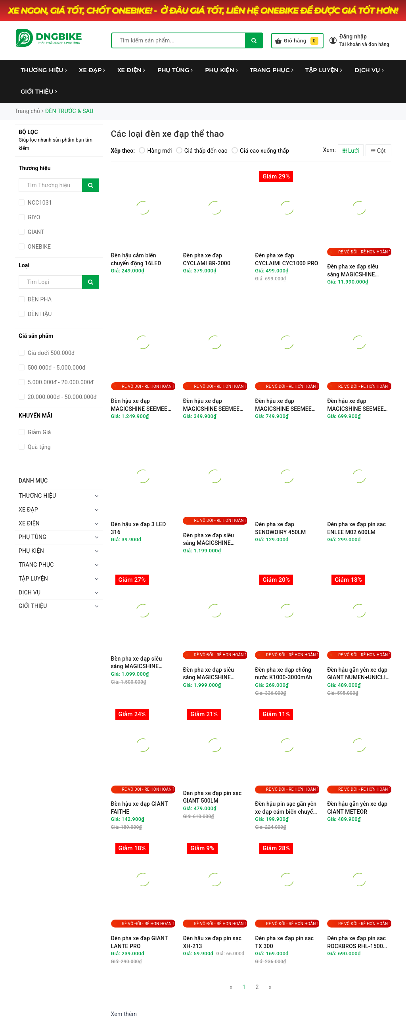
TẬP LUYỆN (324, 70)
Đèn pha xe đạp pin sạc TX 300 (284, 942)
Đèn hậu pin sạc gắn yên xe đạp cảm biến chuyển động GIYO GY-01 (285, 808)
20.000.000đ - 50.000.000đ (61, 397)
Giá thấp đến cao (202, 151)
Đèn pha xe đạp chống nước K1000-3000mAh (283, 674)
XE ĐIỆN (131, 70)
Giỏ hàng (296, 41)
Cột (378, 151)
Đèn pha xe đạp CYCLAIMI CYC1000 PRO (286, 259)
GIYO (33, 217)
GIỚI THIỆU (39, 91)
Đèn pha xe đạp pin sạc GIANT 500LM (212, 797)
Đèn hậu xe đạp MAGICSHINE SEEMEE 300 (139, 405)
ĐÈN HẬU (39, 314)
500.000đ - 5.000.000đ (56, 367)
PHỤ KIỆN (221, 70)
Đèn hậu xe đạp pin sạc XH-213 (212, 942)
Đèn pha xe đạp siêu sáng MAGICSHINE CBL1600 (136, 662)
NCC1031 (39, 202)
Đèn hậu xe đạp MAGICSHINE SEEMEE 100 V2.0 (355, 405)
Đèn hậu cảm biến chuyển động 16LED (136, 259)
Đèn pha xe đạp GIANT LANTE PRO (139, 942)
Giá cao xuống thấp (260, 151)
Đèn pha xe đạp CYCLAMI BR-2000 (206, 259)
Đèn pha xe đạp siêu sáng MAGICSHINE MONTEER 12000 (352, 270)
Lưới (351, 151)
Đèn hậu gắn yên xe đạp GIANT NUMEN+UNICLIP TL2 (358, 674)
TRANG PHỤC (271, 70)
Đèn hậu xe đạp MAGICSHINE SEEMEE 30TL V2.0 (211, 405)
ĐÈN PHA (39, 299)
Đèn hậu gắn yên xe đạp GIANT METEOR (357, 808)
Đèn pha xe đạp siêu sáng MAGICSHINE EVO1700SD (208, 674)
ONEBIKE (38, 246)
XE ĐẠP (92, 70)
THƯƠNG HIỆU (44, 70)
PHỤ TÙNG (175, 70)
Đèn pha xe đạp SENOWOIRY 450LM (280, 528)
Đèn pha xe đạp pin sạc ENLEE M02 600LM (356, 528)
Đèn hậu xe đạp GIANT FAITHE (139, 808)
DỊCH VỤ (369, 70)
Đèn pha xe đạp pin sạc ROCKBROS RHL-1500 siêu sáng (356, 942)
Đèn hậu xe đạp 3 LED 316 (138, 528)
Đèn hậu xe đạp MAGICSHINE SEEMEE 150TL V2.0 (283, 405)
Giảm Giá (38, 432)
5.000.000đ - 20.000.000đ (60, 382)
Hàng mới (155, 151)
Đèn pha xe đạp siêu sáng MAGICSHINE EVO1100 (208, 539)
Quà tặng (38, 447)
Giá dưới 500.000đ (50, 353)
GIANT (35, 232)
